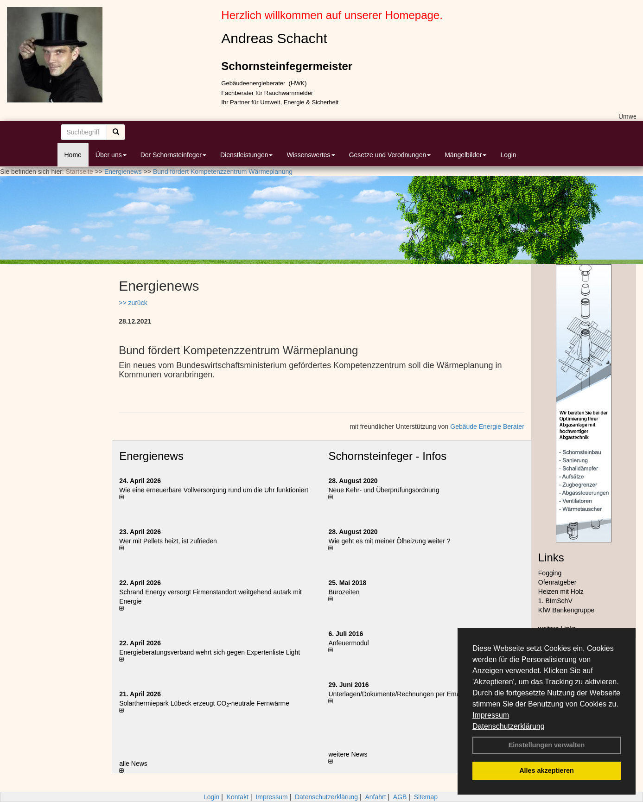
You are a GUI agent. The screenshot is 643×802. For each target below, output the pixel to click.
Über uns (111, 155)
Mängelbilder (465, 155)
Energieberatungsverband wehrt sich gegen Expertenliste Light (209, 652)
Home (73, 155)
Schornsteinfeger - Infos (387, 456)
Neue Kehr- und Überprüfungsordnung (383, 490)
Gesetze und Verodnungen (390, 155)
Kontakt (237, 797)
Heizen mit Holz (561, 591)
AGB (400, 797)
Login (508, 155)
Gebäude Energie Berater (487, 426)
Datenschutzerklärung (508, 726)
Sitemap (426, 797)
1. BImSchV (555, 601)
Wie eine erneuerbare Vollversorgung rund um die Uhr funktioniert (213, 490)
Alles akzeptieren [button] (546, 770)
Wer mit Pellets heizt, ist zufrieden (168, 541)
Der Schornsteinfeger (173, 155)
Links (551, 557)
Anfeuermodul (348, 643)
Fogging (550, 573)
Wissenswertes (310, 155)
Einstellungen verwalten (547, 745)
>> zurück (133, 302)
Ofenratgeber (557, 582)
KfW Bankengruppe (566, 610)
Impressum (490, 715)
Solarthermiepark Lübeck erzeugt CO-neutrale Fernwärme (204, 703)
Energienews (151, 456)
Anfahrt (375, 797)
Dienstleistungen (246, 155)
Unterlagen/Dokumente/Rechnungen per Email (395, 694)
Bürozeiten (343, 592)
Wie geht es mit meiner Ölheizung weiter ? (389, 541)
